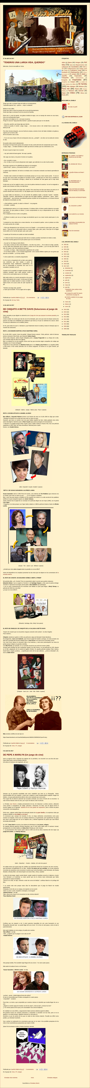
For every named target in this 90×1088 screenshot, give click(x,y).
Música (81, 86)
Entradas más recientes (10, 1077)
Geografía (64, 80)
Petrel (77, 89)
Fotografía (65, 78)
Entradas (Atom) (34, 1083)
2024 (65, 249)
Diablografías (75, 72)
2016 (65, 309)
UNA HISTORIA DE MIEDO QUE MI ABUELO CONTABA (77, 189)
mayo (66, 285)
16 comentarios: (31, 297)
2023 (65, 251)
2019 (65, 261)
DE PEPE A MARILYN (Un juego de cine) (23, 755)
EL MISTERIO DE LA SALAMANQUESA (75, 181)
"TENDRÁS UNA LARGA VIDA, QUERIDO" (24, 62)
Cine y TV (14, 745)
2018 (65, 263)
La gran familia (40, 812)
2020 (65, 259)
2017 (65, 266)
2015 (65, 312)
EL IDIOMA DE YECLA (75, 164)
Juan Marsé (13, 804)
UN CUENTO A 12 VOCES (76, 214)
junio (66, 282)
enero (67, 306)
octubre (67, 273)
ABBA (63, 62)
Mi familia (82, 84)
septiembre (68, 275)
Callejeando (65, 67)
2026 (65, 244)
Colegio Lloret (83, 68)
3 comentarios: (30, 1069)
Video (72, 93)
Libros (74, 84)
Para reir (66, 89)
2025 (65, 247)
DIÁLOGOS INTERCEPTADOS (77, 197)
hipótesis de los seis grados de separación (33, 807)
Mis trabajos (71, 86)
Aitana (70, 62)
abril (66, 287)
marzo (67, 301)
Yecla (17, 300)
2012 (65, 319)
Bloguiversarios (80, 65)
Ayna (71, 65)
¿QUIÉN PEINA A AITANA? (76, 172)
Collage (66, 70)
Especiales (78, 76)
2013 (65, 316)
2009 (65, 326)
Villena (82, 93)
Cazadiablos (75, 67)
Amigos (77, 62)
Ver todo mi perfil (72, 107)
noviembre (68, 270)
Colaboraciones (71, 68)
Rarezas (71, 91)
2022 (65, 254)
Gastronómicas (79, 77)
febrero (67, 304)
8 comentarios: (30, 743)
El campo (73, 74)
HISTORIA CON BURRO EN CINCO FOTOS (77, 223)
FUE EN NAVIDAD (74, 230)
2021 (65, 256)
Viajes (64, 93)
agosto (67, 277)
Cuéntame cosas (75, 70)
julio (66, 280)
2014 (65, 314)
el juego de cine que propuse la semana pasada (42, 315)
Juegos (20, 745)
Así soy (14, 300)
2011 (65, 321)
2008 (65, 328)
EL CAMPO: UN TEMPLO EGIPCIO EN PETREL (76, 156)
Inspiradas (76, 80)
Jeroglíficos (64, 82)
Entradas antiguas (52, 1077)
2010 (65, 324)
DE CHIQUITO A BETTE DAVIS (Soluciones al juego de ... (73, 294)
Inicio (32, 1077)
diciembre (68, 268)
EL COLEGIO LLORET (75, 205)
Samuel (80, 91)
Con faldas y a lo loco (20, 814)
